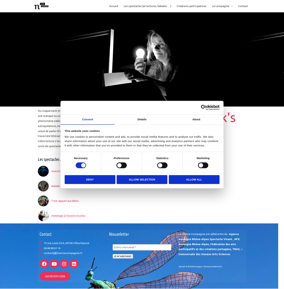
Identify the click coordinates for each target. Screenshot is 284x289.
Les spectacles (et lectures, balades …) (147, 6)
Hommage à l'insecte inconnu (69, 215)
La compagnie (220, 6)
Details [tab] (142, 119)
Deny (90, 179)
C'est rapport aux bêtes (65, 201)
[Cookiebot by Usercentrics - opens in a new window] (204, 107)
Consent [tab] (87, 119)
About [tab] (196, 119)
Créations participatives (191, 6)
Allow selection (142, 179)
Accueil (113, 6)
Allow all (194, 179)
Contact (243, 6)
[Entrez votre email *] (142, 248)
